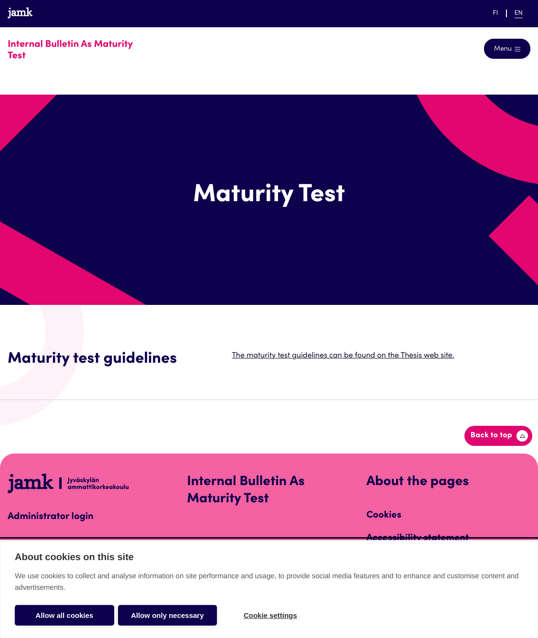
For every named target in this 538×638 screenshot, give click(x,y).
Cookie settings (270, 615)
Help (464, 13)
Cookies (383, 515)
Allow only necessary (167, 615)
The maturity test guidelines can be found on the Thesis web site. (343, 356)
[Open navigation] (507, 49)
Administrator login (51, 517)
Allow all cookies (64, 615)
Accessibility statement (417, 538)
